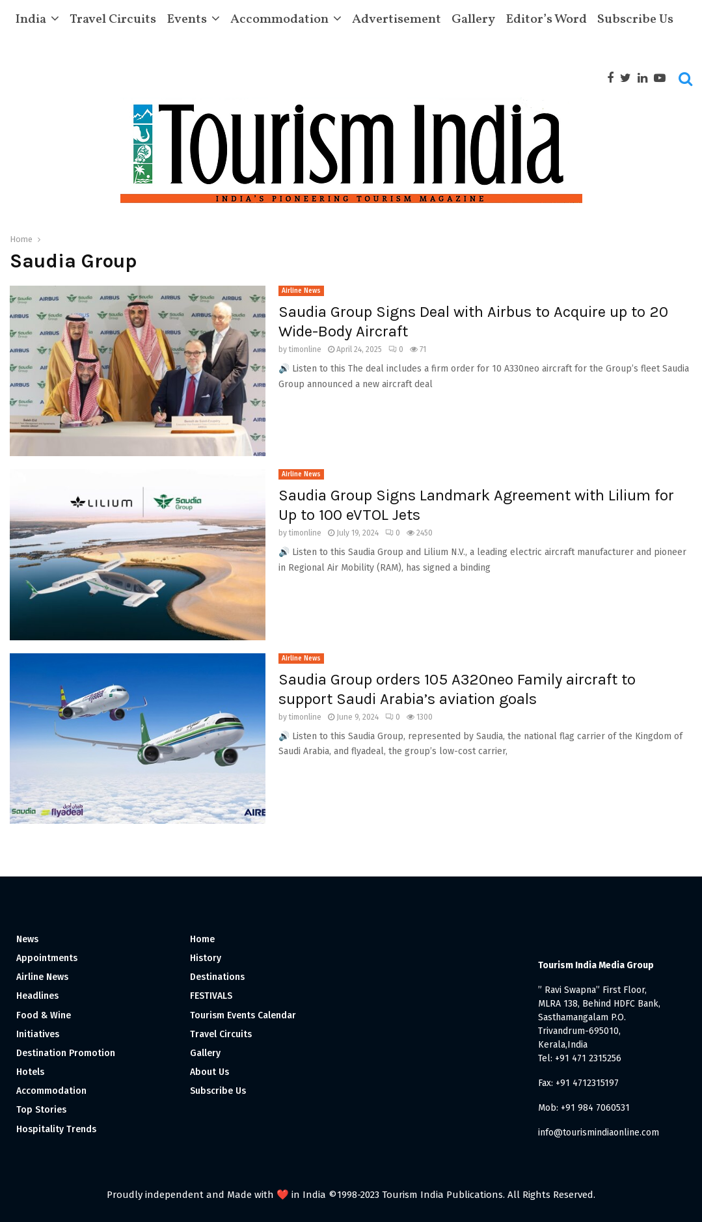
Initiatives (37, 1034)
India (30, 19)
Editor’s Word (546, 19)
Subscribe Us (635, 19)
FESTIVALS (211, 995)
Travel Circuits (113, 19)
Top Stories (41, 1109)
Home (202, 939)
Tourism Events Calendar (243, 1015)
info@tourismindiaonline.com (598, 1132)
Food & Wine (43, 1015)
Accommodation (279, 19)
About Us (209, 1072)
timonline (305, 349)
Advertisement (396, 19)
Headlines (37, 995)
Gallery (473, 19)
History (205, 958)
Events (187, 19)
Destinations (217, 977)
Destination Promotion (65, 1053)
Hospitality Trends (56, 1129)
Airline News (301, 291)
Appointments (46, 958)
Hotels (30, 1072)
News (27, 939)
